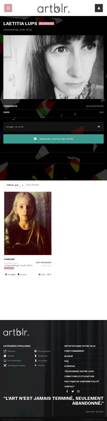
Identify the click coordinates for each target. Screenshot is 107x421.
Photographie (42, 351)
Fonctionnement (74, 351)
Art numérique (12, 360)
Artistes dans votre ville (79, 346)
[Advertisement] (53, 299)
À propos (69, 366)
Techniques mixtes (14, 365)
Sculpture (41, 355)
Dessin (9, 355)
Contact (69, 386)
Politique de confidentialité (81, 381)
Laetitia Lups (10, 263)
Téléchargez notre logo (79, 371)
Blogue (68, 356)
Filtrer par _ (15, 185)
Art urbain (41, 360)
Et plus (40, 365)
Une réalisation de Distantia (94, 419)
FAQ (66, 361)
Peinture (9, 351)
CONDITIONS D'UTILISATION (79, 376)
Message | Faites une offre (53, 138)
